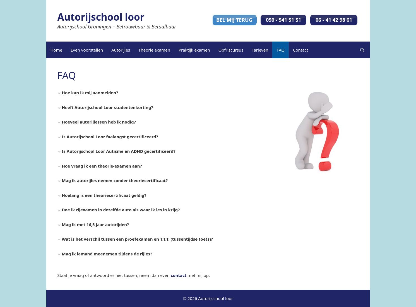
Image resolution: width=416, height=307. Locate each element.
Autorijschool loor (101, 16)
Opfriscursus (231, 50)
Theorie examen (154, 50)
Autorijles (120, 50)
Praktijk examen (194, 50)
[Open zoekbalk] (362, 50)
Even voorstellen (87, 50)
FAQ (280, 50)
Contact (300, 50)
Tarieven (260, 50)
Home (56, 50)
